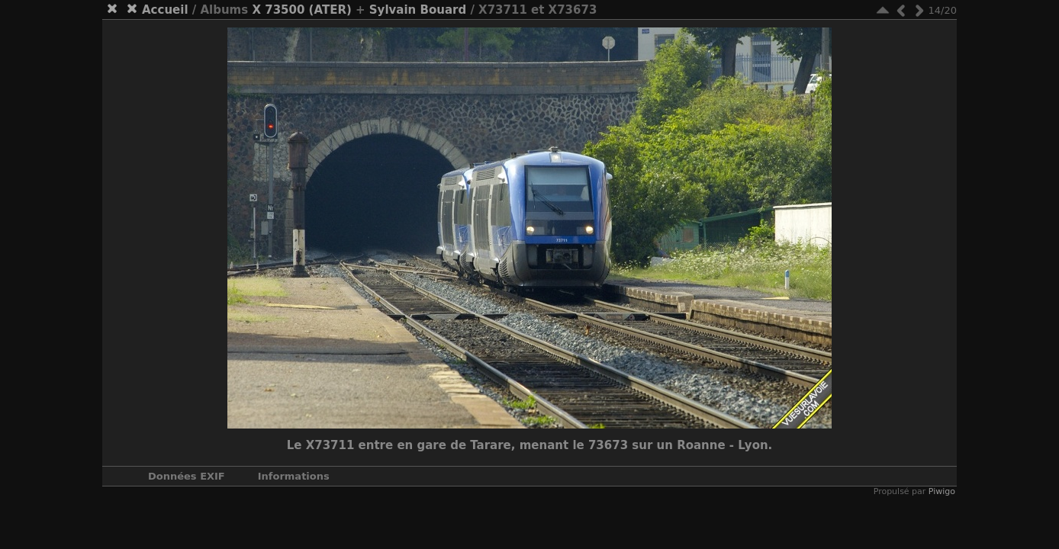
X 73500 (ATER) (301, 10)
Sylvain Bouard (417, 10)
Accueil (165, 10)
